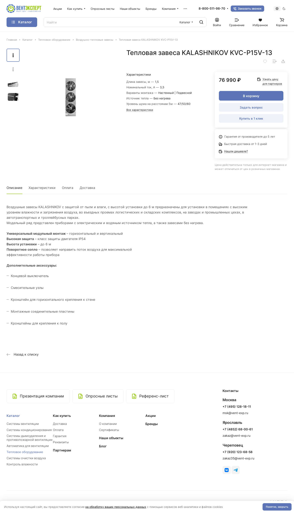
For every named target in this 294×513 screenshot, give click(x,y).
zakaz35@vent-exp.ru (238, 458)
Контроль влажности (22, 464)
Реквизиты (61, 442)
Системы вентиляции (23, 424)
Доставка (87, 188)
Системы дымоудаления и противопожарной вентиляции (29, 438)
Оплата (67, 188)
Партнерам (62, 450)
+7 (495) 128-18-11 (237, 407)
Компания (107, 416)
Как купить (62, 416)
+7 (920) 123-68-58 (238, 452)
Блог (103, 446)
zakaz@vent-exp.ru (237, 436)
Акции (150, 416)
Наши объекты (111, 438)
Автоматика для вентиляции (28, 446)
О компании (108, 424)
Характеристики (42, 188)
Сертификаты (109, 430)
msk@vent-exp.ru (235, 413)
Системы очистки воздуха (26, 458)
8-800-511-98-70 (212, 8)
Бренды (151, 424)
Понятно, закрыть (277, 506)
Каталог (13, 416)
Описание (14, 188)
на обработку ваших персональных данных (115, 507)
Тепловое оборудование (25, 452)
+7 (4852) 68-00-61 (238, 429)
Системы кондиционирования (29, 430)
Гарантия (59, 436)
